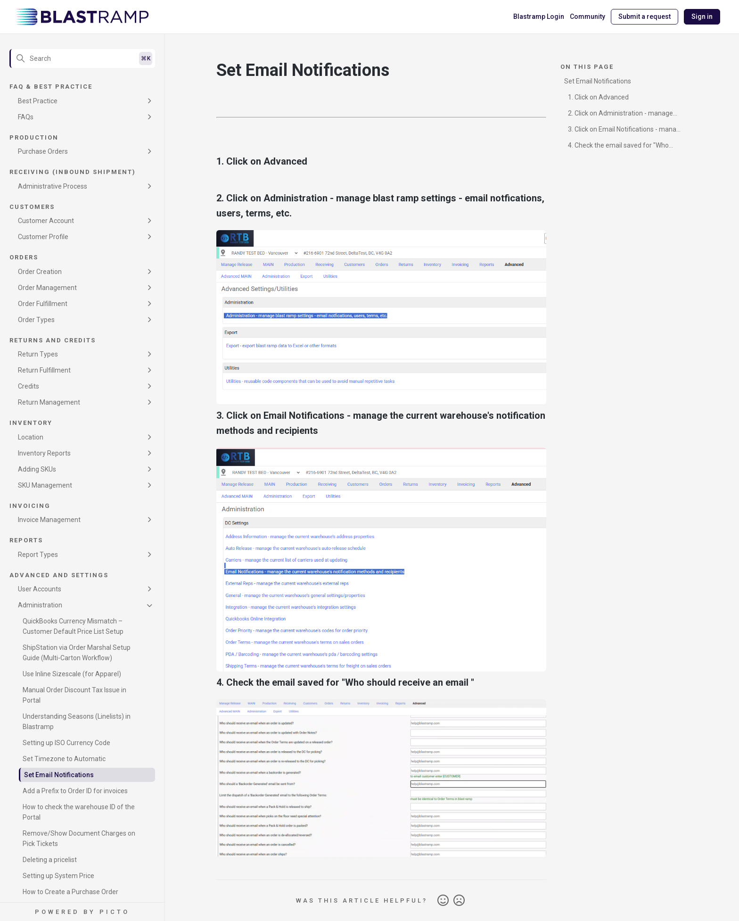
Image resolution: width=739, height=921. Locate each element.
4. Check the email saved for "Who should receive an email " (616, 146)
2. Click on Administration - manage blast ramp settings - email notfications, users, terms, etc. (623, 114)
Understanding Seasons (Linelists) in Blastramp (77, 721)
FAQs (25, 117)
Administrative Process (52, 186)
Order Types (36, 320)
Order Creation (40, 271)
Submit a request (644, 16)
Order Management (47, 287)
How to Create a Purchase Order (70, 892)
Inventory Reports (44, 453)
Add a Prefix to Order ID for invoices (75, 791)
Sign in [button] (702, 16)
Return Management (49, 402)
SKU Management (45, 485)
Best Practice (37, 101)
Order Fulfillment (42, 303)
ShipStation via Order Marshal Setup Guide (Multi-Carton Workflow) (77, 653)
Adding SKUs (37, 469)
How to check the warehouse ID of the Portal (79, 812)
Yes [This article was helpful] (443, 900)
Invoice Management (49, 519)
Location (30, 437)
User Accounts (39, 589)
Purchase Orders (43, 151)
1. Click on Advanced (598, 97)
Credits (28, 386)
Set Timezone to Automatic (64, 759)
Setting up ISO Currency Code (66, 743)
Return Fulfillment (44, 370)
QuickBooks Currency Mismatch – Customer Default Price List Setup (73, 626)
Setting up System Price (58, 876)
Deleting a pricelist (50, 859)
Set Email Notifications (59, 775)
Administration (40, 605)
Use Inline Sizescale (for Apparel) (72, 674)
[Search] (82, 58)
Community (587, 16)
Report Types (38, 554)
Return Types (38, 354)
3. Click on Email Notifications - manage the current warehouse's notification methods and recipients (624, 130)
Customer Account (46, 220)
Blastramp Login (538, 16)
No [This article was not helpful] (459, 900)
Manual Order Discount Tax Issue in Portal (74, 695)
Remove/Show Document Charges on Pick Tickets (79, 838)
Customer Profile (43, 237)
